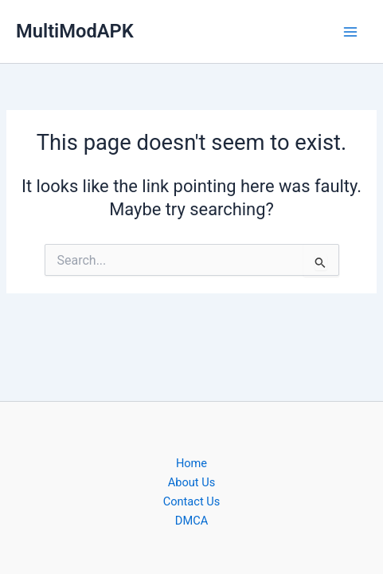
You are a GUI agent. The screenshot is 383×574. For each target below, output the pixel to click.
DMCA (191, 520)
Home (191, 463)
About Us (191, 482)
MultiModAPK (75, 31)
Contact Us (192, 501)
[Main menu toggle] (350, 32)
